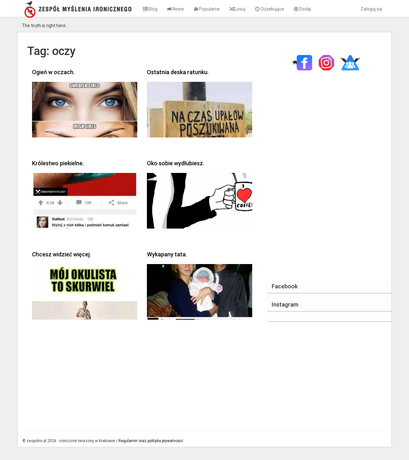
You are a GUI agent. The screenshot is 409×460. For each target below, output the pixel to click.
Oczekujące (269, 9)
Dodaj (302, 9)
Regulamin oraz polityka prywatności (150, 441)
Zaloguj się (371, 9)
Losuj (237, 9)
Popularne (207, 9)
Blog (150, 9)
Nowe (175, 9)
